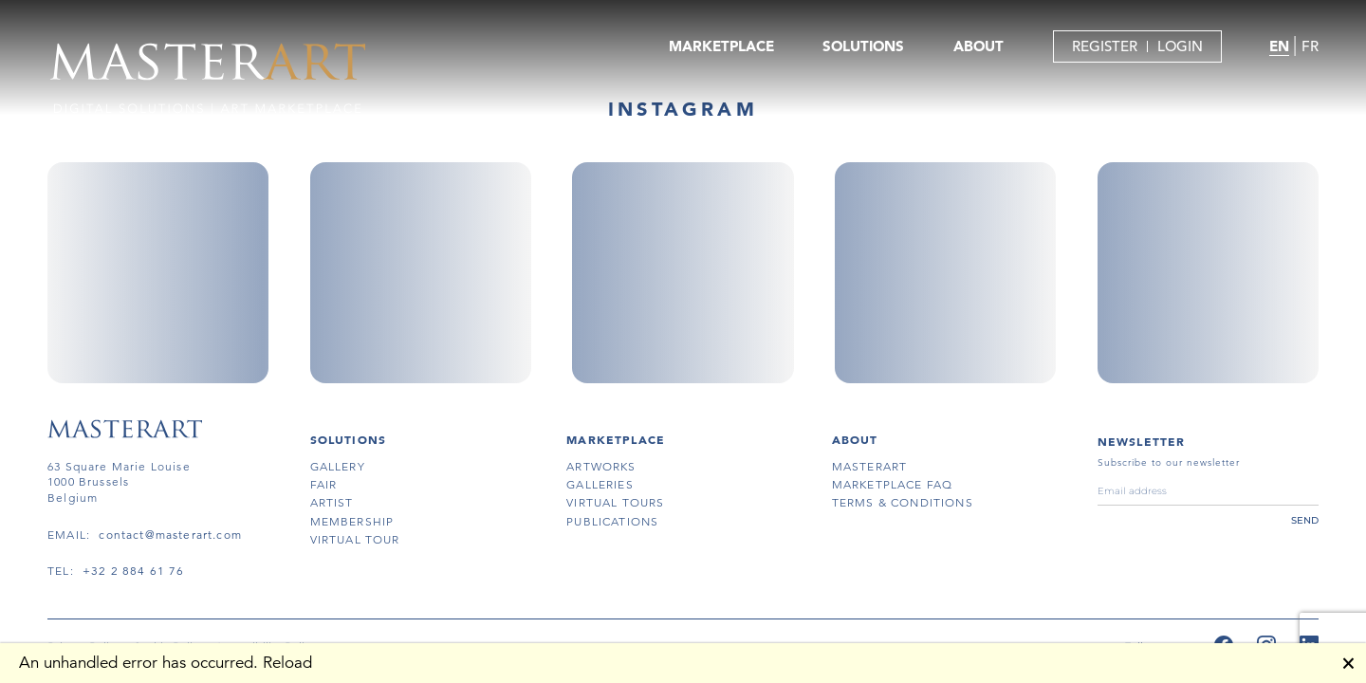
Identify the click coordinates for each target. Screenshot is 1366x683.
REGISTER (1104, 46)
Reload (287, 663)
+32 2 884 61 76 (134, 570)
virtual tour (355, 539)
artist (332, 502)
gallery (337, 466)
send (1305, 520)
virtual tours (615, 502)
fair (324, 484)
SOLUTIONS (863, 46)
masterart (870, 466)
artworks (601, 466)
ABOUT (978, 46)
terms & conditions (902, 502)
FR (1310, 46)
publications (612, 521)
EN (1279, 46)
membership (352, 521)
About (855, 439)
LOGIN (1180, 46)
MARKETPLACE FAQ (892, 484)
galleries (600, 484)
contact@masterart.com (170, 534)
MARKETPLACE (721, 46)
